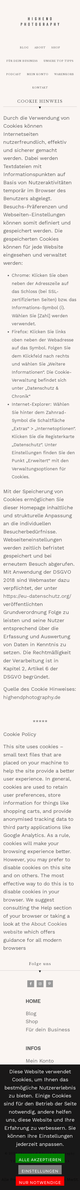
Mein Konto (40, 1061)
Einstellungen (40, 1171)
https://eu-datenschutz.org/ (37, 596)
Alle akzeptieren (40, 1159)
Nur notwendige (40, 1182)
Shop (32, 1021)
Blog (31, 1013)
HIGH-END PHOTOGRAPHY (40, 22)
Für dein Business (48, 1030)
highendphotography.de (31, 697)
